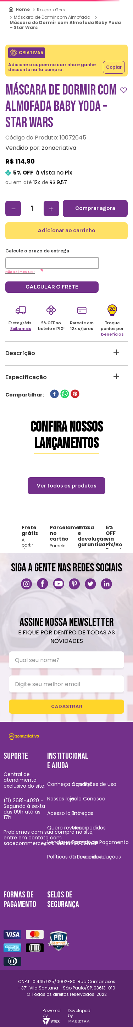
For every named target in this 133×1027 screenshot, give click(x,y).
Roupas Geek (51, 10)
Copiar (114, 67)
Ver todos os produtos (66, 486)
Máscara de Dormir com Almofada (52, 17)
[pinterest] (75, 394)
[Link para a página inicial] (19, 10)
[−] (13, 208)
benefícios (112, 334)
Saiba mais (20, 328)
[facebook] (54, 394)
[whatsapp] (64, 394)
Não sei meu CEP (24, 272)
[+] (51, 208)
